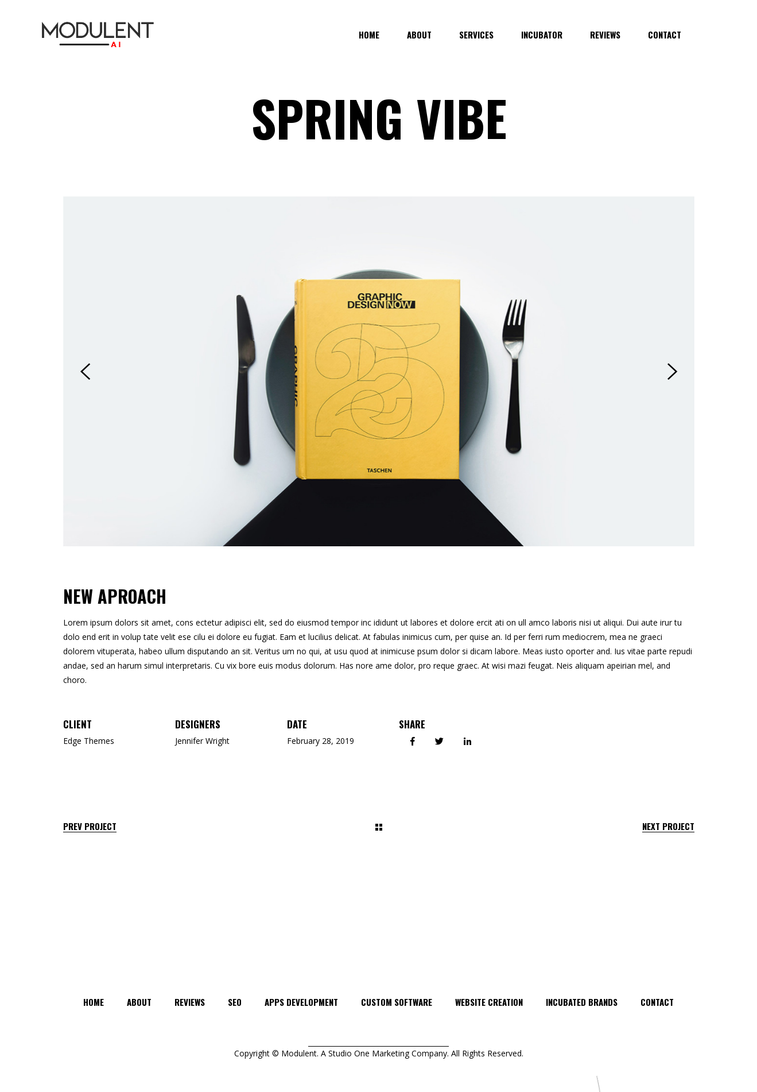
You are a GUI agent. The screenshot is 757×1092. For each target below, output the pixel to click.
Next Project (668, 826)
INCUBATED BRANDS (582, 1001)
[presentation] (85, 371)
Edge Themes (88, 740)
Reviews (189, 1001)
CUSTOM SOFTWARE (396, 1001)
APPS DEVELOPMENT (301, 1001)
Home (93, 1001)
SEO (235, 1001)
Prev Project (90, 826)
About (139, 1001)
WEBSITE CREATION (489, 1001)
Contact (657, 1001)
